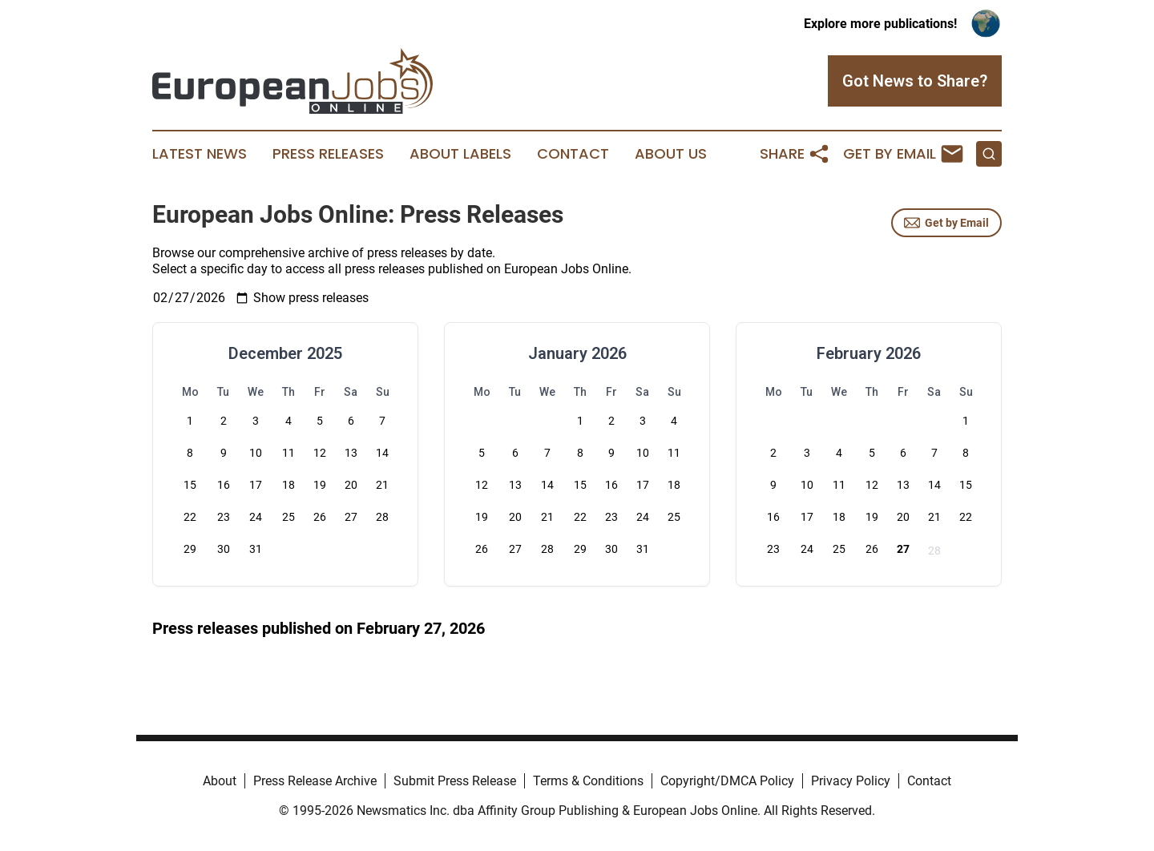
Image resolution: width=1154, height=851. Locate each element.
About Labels (460, 154)
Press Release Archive (315, 780)
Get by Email (946, 223)
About (219, 780)
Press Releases (328, 154)
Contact (573, 154)
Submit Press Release (454, 780)
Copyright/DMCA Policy (727, 780)
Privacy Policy (850, 780)
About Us (671, 154)
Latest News (199, 154)
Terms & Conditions (588, 780)
